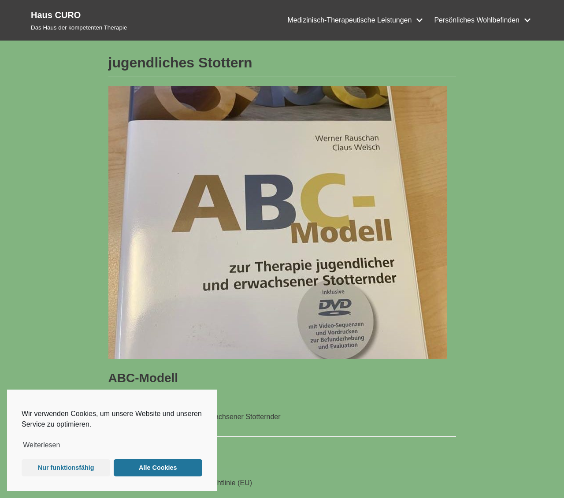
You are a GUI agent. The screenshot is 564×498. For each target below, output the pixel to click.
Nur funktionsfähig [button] (66, 467)
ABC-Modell (143, 378)
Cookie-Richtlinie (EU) (217, 483)
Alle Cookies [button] (158, 467)
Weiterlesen (41, 445)
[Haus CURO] (79, 20)
